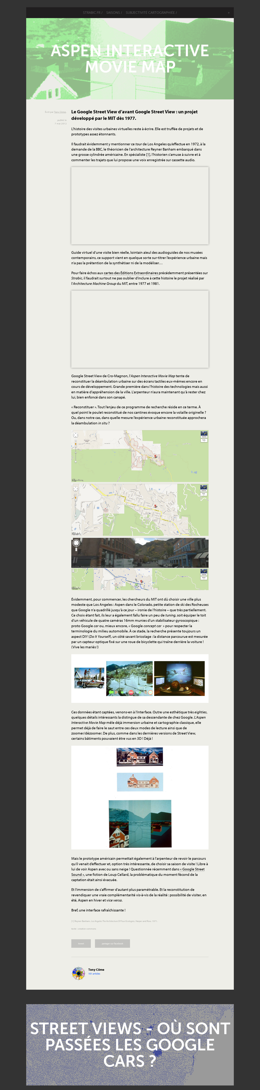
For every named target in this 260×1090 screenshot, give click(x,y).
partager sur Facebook (112, 943)
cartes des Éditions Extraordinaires (131, 272)
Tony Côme (60, 111)
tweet (81, 943)
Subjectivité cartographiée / (151, 13)
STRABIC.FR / (93, 13)
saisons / (114, 13)
